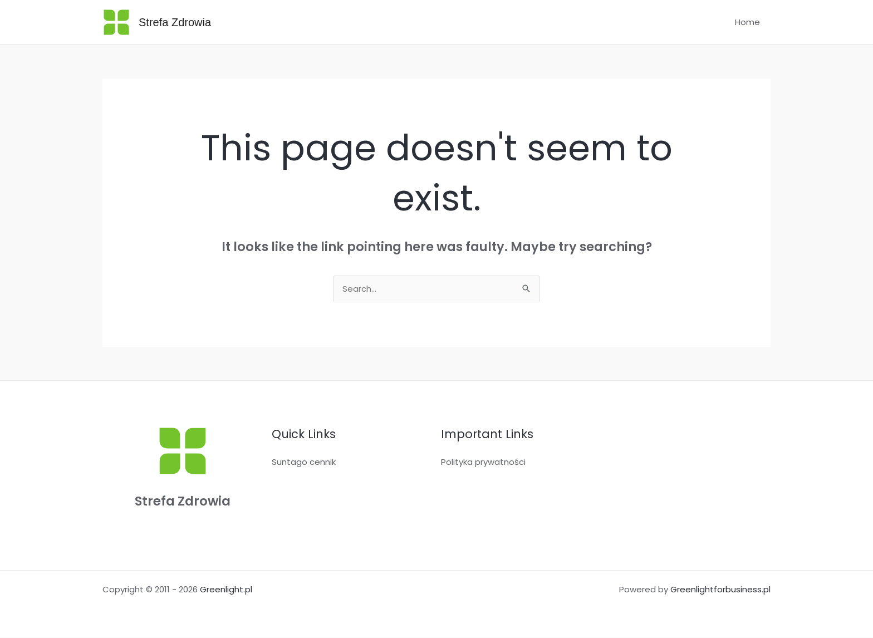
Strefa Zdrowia (175, 22)
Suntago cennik (304, 462)
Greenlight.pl (226, 590)
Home (749, 22)
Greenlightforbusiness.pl (720, 590)
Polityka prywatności (483, 462)
